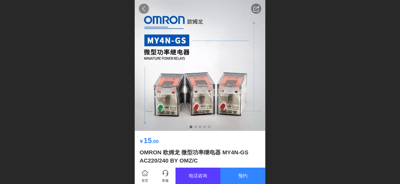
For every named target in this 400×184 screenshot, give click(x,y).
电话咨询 (198, 175)
